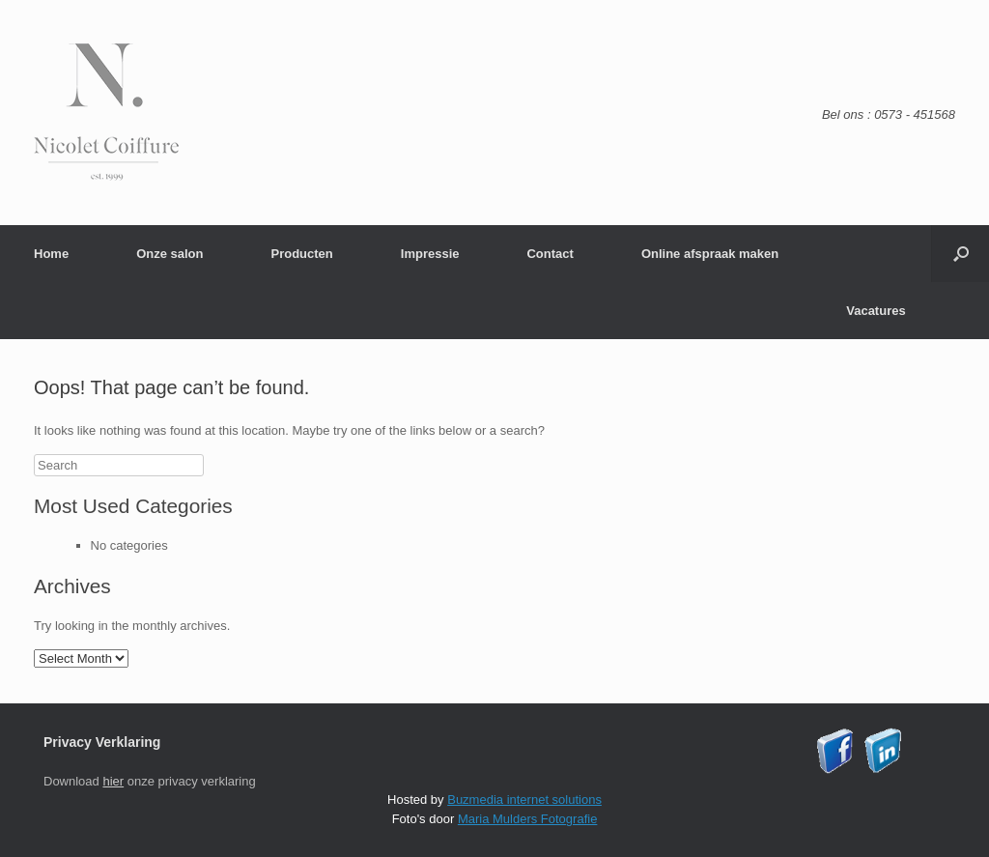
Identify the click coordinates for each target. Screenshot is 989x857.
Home (51, 253)
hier (113, 781)
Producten (301, 253)
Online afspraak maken (709, 253)
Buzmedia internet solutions (524, 799)
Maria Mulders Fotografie (528, 819)
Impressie (430, 253)
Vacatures (875, 310)
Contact (549, 253)
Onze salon (169, 253)
